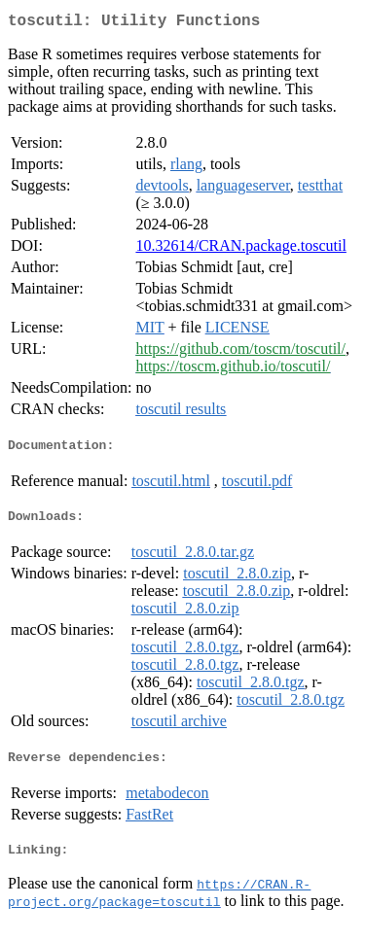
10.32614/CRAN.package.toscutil (240, 249)
